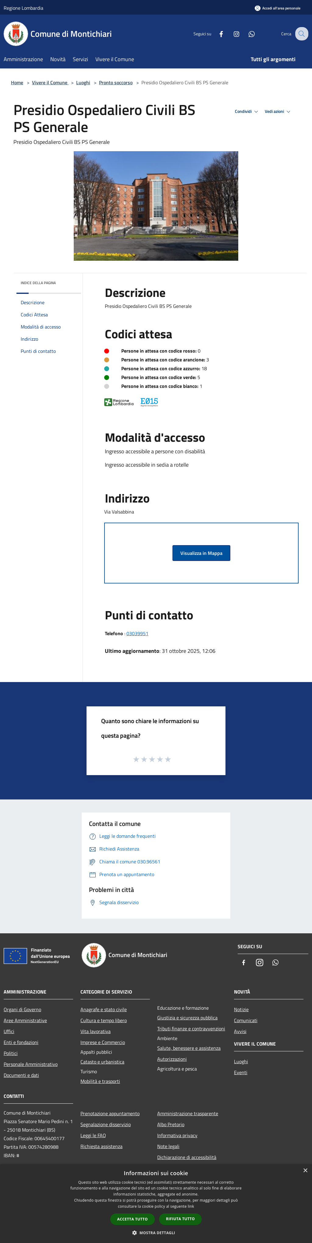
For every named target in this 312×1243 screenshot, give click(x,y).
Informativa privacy (177, 1135)
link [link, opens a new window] (191, 1206)
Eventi (240, 1072)
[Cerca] (301, 33)
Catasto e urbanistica (102, 1061)
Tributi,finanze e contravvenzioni (191, 1028)
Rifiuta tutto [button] (180, 1218)
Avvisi (240, 1031)
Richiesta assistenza (101, 1146)
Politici (11, 1053)
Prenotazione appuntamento (110, 1113)
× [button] (305, 1170)
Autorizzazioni (172, 1059)
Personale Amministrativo (31, 1064)
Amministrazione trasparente (187, 1113)
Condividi (247, 111)
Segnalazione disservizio (105, 1124)
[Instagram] (231, 34)
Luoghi (83, 82)
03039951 (137, 633)
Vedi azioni (278, 111)
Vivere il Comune (50, 82)
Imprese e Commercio (102, 1042)
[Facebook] (216, 34)
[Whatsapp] (247, 34)
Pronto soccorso (116, 82)
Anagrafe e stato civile (103, 1009)
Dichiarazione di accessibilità (186, 1157)
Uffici (9, 1031)
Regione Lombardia (23, 8)
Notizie (241, 1009)
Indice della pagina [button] (38, 283)
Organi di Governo (22, 1009)
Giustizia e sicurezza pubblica (187, 1017)
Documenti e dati (21, 1075)
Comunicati (245, 1020)
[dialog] (156, 1203)
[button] (156, 1233)
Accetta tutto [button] (132, 1219)
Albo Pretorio (170, 1124)
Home (17, 82)
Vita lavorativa (95, 1031)
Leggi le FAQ (93, 1135)
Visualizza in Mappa (201, 553)
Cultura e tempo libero (103, 1020)
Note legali (168, 1146)
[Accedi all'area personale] (277, 8)
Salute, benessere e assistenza (189, 1048)
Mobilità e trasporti (100, 1081)
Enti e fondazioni (21, 1042)
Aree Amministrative (25, 1020)
